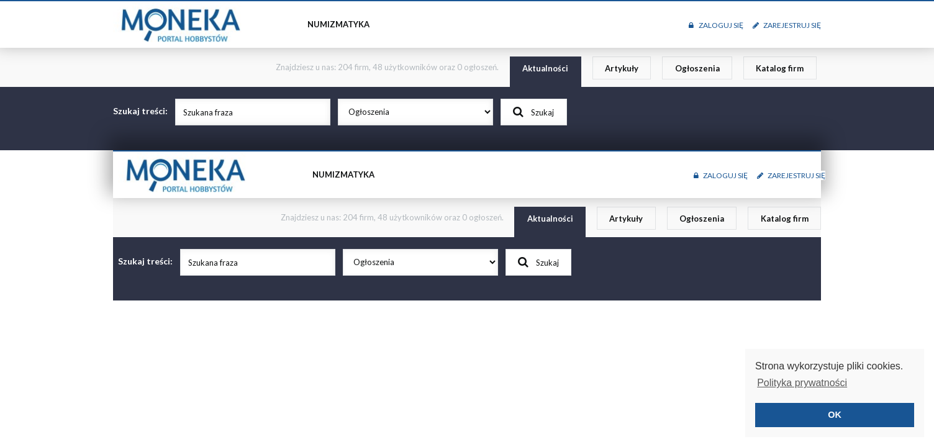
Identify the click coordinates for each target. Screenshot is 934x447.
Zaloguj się (716, 25)
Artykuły (621, 68)
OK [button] (834, 415)
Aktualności (545, 68)
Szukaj (533, 111)
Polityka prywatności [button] (802, 382)
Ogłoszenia (697, 68)
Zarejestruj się (787, 25)
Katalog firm (780, 68)
